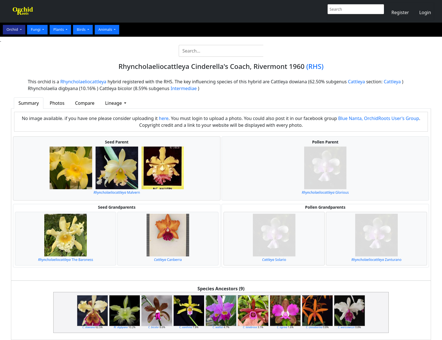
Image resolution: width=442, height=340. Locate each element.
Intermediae (184, 88)
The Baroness (65, 259)
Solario (274, 259)
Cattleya (356, 82)
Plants (59, 29)
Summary (28, 103)
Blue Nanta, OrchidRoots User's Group (378, 118)
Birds (82, 29)
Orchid (12, 29)
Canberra (168, 259)
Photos (57, 103)
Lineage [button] (114, 103)
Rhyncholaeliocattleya (83, 82)
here (164, 118)
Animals (105, 29)
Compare (84, 103)
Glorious (325, 192)
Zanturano (376, 259)
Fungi (36, 29)
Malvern (117, 192)
